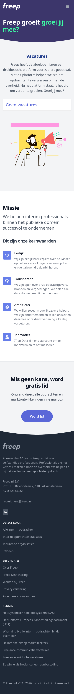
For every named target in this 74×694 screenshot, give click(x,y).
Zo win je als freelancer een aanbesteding (30, 664)
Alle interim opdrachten (18, 529)
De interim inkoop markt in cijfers (25, 643)
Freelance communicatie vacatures (26, 650)
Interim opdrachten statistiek (22, 537)
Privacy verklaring (15, 589)
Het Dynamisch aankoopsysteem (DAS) (29, 613)
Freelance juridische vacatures (23, 657)
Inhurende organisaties (18, 544)
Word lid (37, 416)
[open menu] (67, 6)
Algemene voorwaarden (19, 596)
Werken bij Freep (14, 582)
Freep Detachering (15, 575)
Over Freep (10, 568)
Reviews (8, 551)
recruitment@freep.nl (17, 501)
